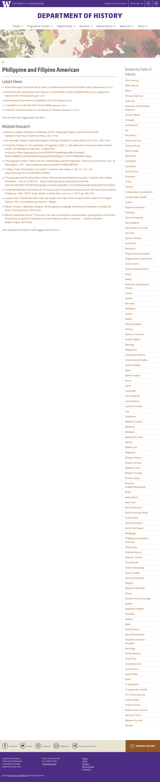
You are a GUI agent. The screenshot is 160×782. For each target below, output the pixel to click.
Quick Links (135, 3)
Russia (128, 593)
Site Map (85, 764)
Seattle (128, 603)
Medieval (129, 432)
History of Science (134, 334)
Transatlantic (132, 684)
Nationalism (131, 497)
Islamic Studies (133, 365)
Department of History (80, 15)
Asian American (133, 140)
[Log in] (148, 3)
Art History (131, 135)
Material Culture (133, 421)
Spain (128, 679)
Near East (130, 502)
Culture (129, 202)
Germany (130, 303)
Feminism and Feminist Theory (137, 286)
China (128, 181)
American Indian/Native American (137, 108)
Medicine (129, 426)
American (130, 101)
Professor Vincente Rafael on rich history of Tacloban (33, 109)
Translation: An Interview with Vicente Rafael (28, 105)
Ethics (128, 274)
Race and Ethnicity (134, 578)
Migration (130, 452)
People (16, 26)
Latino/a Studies (133, 406)
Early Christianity (134, 217)
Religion (129, 583)
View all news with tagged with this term (23, 117)
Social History (132, 629)
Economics (130, 243)
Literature (130, 416)
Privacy (85, 758)
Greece (128, 313)
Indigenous (131, 349)
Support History (142, 746)
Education (130, 248)
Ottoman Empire (134, 523)
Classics (129, 186)
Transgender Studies (136, 689)
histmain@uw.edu (49, 764)
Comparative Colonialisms (139, 192)
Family (128, 279)
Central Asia (131, 171)
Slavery (129, 619)
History (129, 329)
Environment (132, 263)
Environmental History (137, 269)
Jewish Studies (132, 375)
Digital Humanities (135, 207)
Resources (125, 26)
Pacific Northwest (134, 528)
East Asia (129, 233)
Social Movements (134, 634)
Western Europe (133, 720)
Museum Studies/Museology (135, 485)
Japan (128, 370)
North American (133, 507)
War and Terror (133, 715)
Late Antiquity (132, 395)
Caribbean (130, 166)
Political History (133, 552)
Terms (84, 761)
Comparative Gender (136, 197)
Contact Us (86, 769)
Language (130, 390)
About (141, 26)
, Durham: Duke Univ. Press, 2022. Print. (58, 140)
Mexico (128, 442)
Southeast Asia (133, 663)
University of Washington (18, 775)
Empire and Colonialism (137, 253)
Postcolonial (131, 562)
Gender (129, 298)
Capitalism (130, 161)
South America (132, 653)
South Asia (130, 658)
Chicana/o (130, 176)
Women (129, 725)
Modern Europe (133, 473)
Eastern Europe (133, 238)
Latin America (132, 401)
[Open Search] (156, 3)
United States (132, 699)
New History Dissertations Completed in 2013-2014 (32, 100)
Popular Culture (133, 557)
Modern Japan (132, 478)
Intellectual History (135, 354)
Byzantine (130, 155)
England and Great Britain (138, 258)
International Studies (136, 360)
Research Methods (135, 588)
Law (127, 411)
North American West (136, 512)
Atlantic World (132, 145)
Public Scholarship (134, 567)
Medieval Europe (134, 437)
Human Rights (132, 339)
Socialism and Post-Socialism (135, 641)
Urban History (132, 704)
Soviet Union (132, 669)
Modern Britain (133, 462)
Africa (128, 90)
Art (126, 130)
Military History (133, 457)
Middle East (131, 447)
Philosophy (131, 547)
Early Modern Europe (136, 227)
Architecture (131, 125)
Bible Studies (132, 150)
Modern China (132, 467)
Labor (128, 385)
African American (134, 95)
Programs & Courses (38, 26)
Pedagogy (130, 533)
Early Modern (132, 222)
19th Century (132, 80)
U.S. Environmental (135, 694)
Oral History (131, 517)
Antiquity (129, 120)
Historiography (133, 324)
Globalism (130, 308)
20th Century (132, 85)
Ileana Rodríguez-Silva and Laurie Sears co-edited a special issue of (52, 87)
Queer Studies (132, 572)
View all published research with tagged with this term (31, 229)
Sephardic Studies (134, 608)
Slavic (128, 624)
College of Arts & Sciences (115, 3)
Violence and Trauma (136, 710)
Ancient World (132, 114)
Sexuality (129, 613)
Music (128, 492)
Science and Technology (137, 598)
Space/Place (131, 674)
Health (128, 318)
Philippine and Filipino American (136, 540)
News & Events (105, 26)
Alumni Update (88, 767)
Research (84, 26)
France (128, 293)
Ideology (129, 344)
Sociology (130, 648)
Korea (128, 380)
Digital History (64, 26)
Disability (130, 212)
